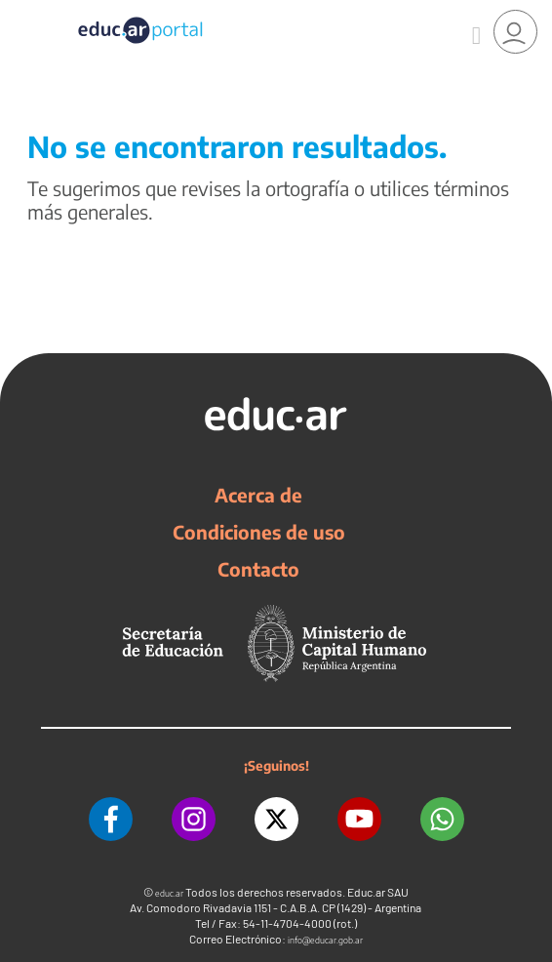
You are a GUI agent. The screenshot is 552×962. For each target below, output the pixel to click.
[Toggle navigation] (17, 11)
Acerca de (258, 494)
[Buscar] (476, 32)
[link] (515, 32)
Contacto (258, 569)
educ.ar (169, 893)
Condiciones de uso (259, 531)
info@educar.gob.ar (325, 940)
